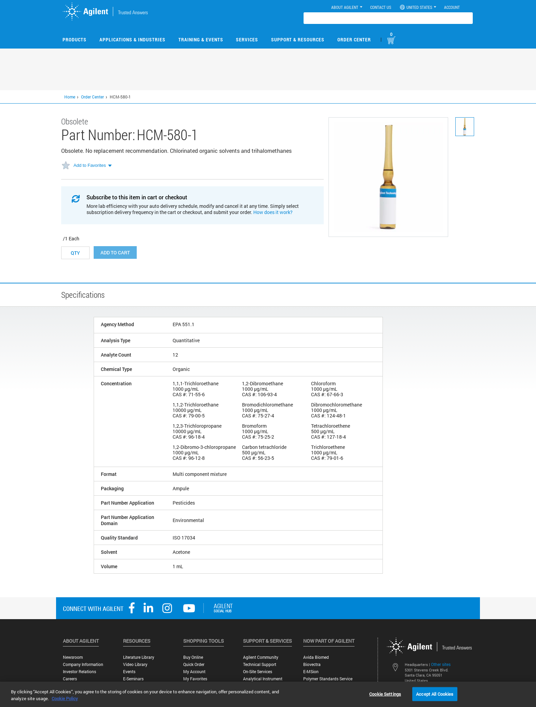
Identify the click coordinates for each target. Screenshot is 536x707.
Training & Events (200, 39)
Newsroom (73, 657)
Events (129, 671)
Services (247, 39)
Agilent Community (260, 657)
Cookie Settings (385, 694)
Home (69, 96)
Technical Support (259, 664)
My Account (194, 671)
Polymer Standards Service (327, 678)
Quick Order (193, 664)
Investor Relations (79, 671)
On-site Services (257, 671)
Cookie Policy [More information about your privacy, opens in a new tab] (65, 698)
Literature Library (138, 657)
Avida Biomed (316, 657)
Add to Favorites (89, 165)
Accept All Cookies (434, 694)
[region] (268, 694)
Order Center (354, 39)
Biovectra (312, 664)
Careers (70, 678)
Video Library (135, 664)
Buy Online (193, 657)
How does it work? (273, 212)
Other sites (441, 664)
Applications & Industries (132, 39)
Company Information (83, 664)
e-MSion (311, 671)
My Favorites (195, 678)
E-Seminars (133, 678)
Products (74, 39)
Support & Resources (297, 39)
